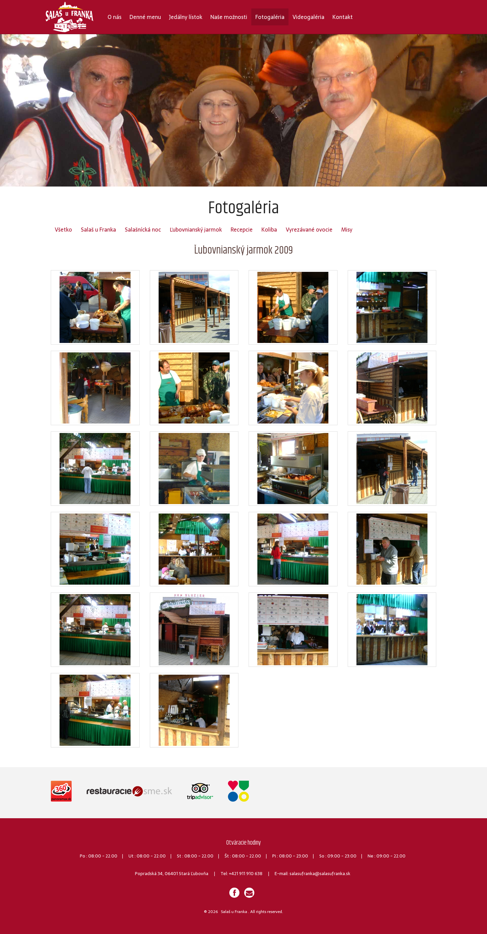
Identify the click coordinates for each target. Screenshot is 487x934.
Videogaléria (308, 17)
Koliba (269, 229)
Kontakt (342, 17)
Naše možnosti (228, 17)
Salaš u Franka (98, 229)
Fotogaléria (269, 17)
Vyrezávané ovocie (309, 229)
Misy (346, 229)
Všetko (63, 229)
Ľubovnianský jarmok (196, 229)
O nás (114, 17)
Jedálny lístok (185, 17)
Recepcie (242, 229)
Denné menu (145, 17)
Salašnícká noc (143, 229)
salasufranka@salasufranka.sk (319, 873)
